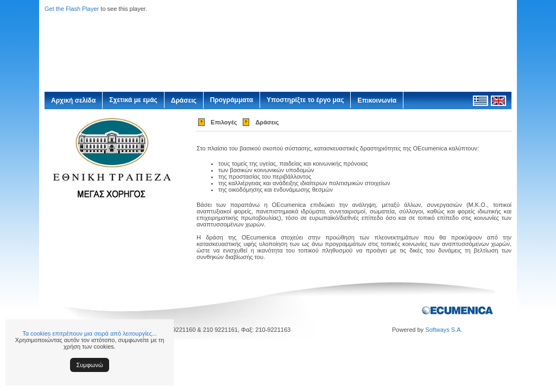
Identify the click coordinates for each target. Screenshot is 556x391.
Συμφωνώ (90, 365)
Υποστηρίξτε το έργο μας (305, 100)
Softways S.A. (443, 329)
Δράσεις (184, 100)
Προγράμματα (231, 100)
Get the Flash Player (72, 8)
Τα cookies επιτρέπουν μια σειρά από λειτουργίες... (89, 333)
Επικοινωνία (376, 100)
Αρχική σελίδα (73, 100)
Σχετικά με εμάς (133, 100)
